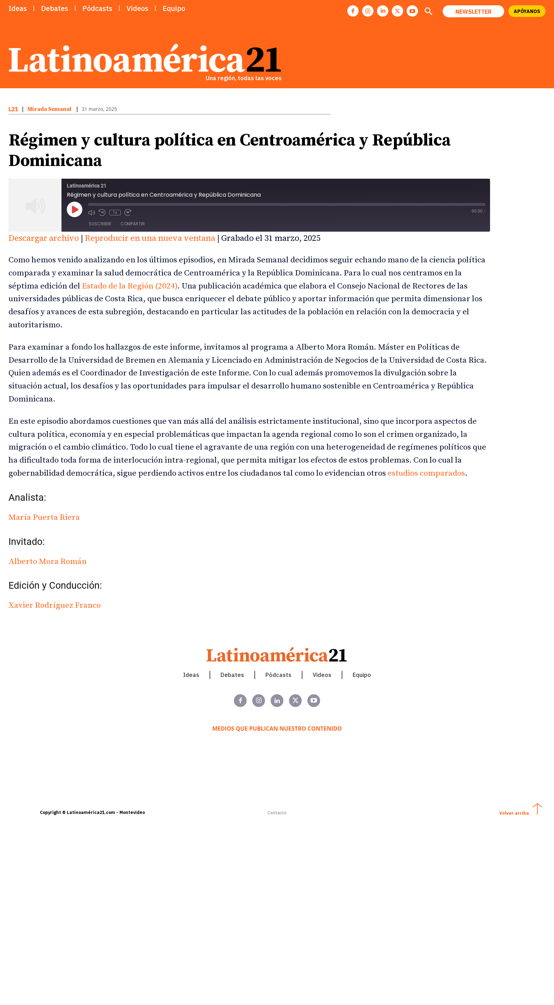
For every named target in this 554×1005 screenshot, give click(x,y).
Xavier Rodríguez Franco (54, 605)
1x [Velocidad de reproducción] (115, 212)
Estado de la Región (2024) (129, 286)
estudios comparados (426, 473)
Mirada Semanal (49, 109)
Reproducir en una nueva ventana (150, 238)
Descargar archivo (43, 238)
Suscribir (100, 224)
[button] (428, 12)
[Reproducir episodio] (74, 209)
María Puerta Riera (44, 517)
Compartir (132, 224)
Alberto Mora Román (47, 562)
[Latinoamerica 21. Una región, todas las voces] (277, 654)
